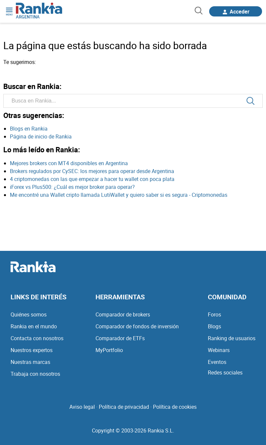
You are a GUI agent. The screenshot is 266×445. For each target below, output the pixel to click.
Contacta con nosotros (37, 338)
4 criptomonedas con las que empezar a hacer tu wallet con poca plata (92, 179)
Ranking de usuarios (231, 338)
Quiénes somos (29, 314)
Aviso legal (82, 406)
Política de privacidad (124, 406)
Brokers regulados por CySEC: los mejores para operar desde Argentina (92, 171)
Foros (214, 314)
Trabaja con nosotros (35, 373)
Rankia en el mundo (34, 326)
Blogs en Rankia (29, 128)
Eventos (217, 362)
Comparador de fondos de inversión (137, 326)
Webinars (219, 350)
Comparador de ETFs (120, 338)
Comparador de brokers (122, 314)
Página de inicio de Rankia (41, 136)
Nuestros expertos (32, 350)
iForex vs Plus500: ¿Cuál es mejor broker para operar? (72, 187)
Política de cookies (175, 406)
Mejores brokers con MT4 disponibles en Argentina (69, 163)
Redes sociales (225, 372)
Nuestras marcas (30, 362)
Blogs (214, 326)
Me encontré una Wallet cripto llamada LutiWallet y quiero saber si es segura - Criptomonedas (118, 194)
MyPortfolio (109, 350)
